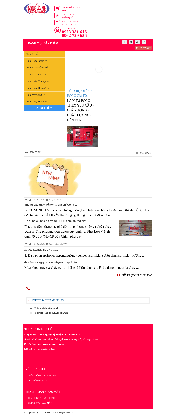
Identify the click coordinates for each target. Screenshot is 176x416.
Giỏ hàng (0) (143, 47)
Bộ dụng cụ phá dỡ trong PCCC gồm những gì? (55, 220)
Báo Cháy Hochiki (36, 101)
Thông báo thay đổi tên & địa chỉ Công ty (50, 204)
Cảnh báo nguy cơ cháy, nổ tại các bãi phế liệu (50, 262)
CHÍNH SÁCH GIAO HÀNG (51, 313)
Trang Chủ (32, 53)
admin (42, 200)
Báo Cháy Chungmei (37, 81)
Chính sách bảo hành (46, 308)
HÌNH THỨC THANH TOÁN (41, 398)
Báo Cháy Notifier (36, 60)
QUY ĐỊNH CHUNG (37, 380)
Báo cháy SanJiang (36, 74)
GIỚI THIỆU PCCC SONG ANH (43, 375)
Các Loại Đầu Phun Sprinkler (41, 250)
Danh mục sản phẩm (41, 43)
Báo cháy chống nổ (37, 67)
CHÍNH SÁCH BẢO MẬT (40, 403)
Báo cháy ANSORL (37, 94)
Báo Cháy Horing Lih (38, 87)
